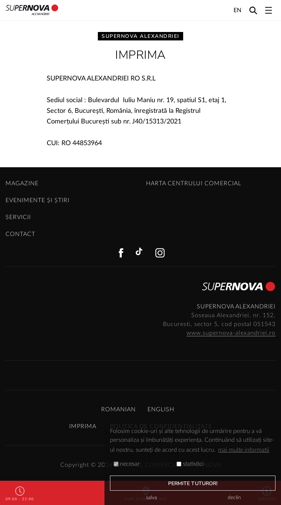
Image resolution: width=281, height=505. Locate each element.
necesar (127, 464)
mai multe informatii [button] (243, 450)
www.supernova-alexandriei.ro (230, 333)
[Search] (253, 10)
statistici (190, 464)
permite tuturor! (193, 483)
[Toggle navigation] (268, 10)
